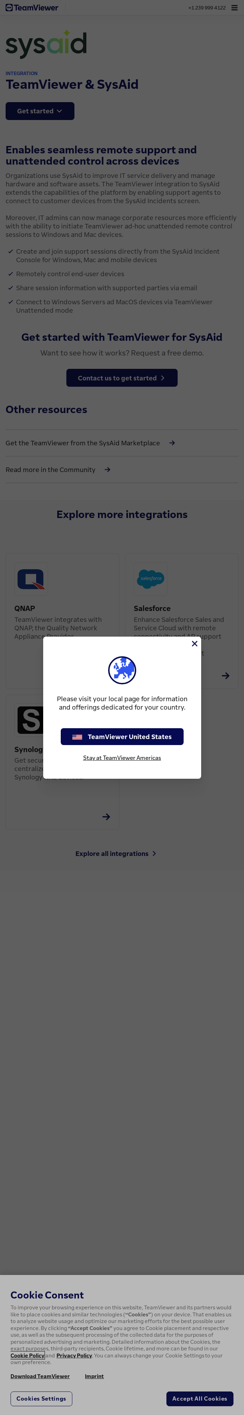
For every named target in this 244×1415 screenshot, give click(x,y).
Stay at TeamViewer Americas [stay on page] (122, 758)
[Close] (194, 644)
